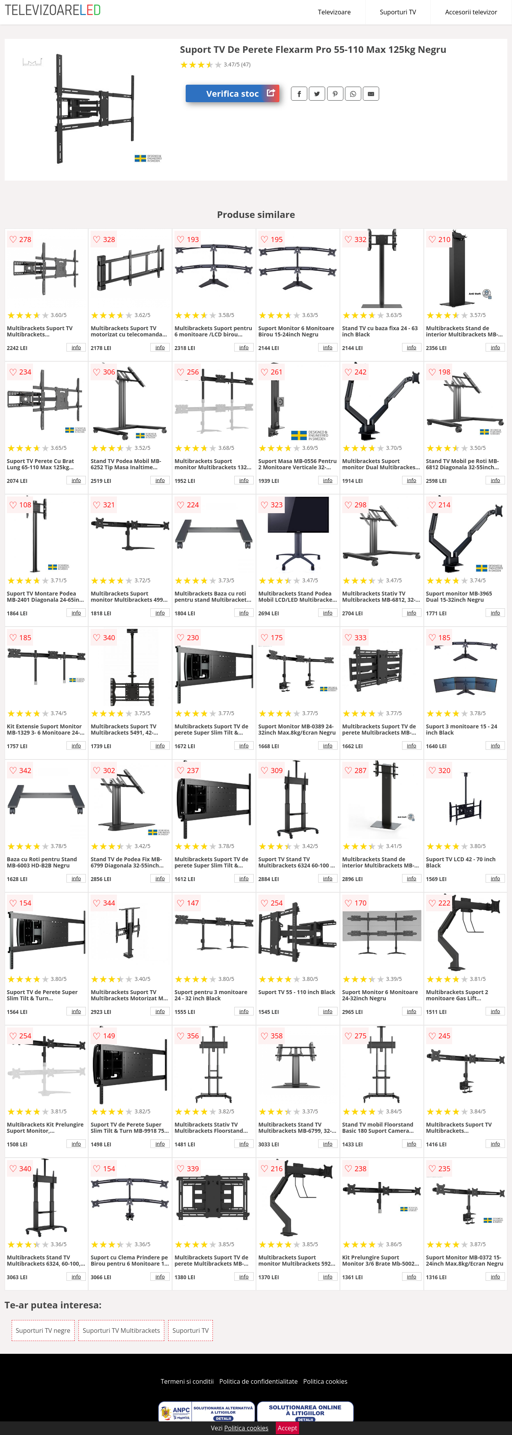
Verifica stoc (242, 93)
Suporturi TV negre (43, 1330)
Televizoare (334, 12)
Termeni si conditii (187, 1381)
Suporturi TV (398, 12)
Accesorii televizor (471, 12)
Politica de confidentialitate (258, 1381)
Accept (287, 1428)
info (76, 347)
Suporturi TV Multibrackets (121, 1330)
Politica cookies (325, 1381)
